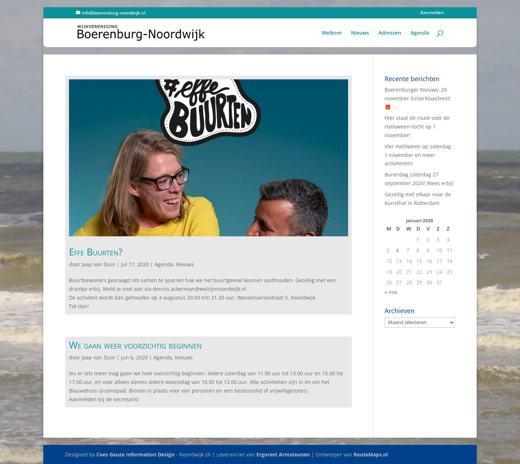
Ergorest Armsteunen (283, 454)
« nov (391, 292)
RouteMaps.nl (371, 454)
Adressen (389, 33)
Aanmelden (432, 13)
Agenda (420, 33)
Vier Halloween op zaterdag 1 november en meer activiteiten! (418, 155)
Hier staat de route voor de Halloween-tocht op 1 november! (417, 126)
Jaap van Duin (98, 264)
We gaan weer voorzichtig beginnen (135, 344)
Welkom (332, 33)
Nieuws (360, 33)
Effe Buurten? (95, 251)
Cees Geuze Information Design (135, 454)
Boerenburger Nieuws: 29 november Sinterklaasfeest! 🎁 (418, 98)
